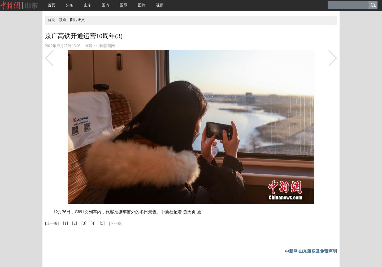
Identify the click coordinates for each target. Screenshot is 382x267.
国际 (123, 5)
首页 (51, 5)
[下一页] (116, 224)
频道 (62, 20)
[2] (74, 223)
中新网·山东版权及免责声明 (311, 251)
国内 (105, 5)
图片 (141, 5)
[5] (102, 223)
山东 (87, 5)
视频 (159, 5)
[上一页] (52, 224)
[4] (93, 223)
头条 (69, 5)
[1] (65, 223)
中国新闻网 (105, 46)
